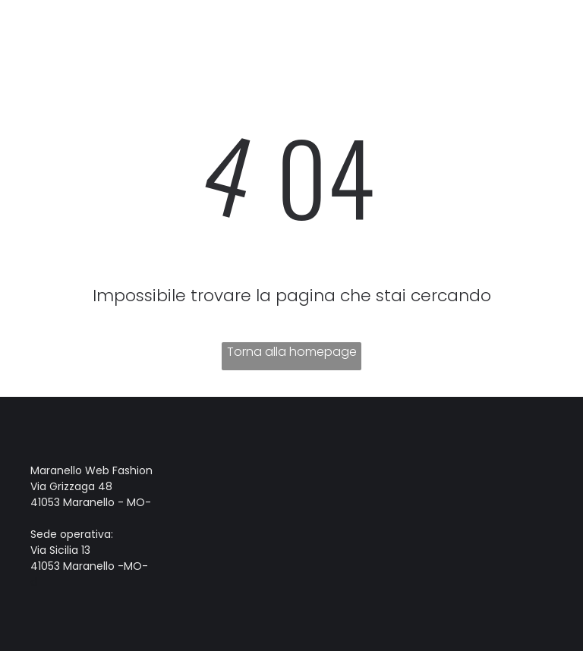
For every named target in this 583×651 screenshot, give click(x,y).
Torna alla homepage (292, 351)
